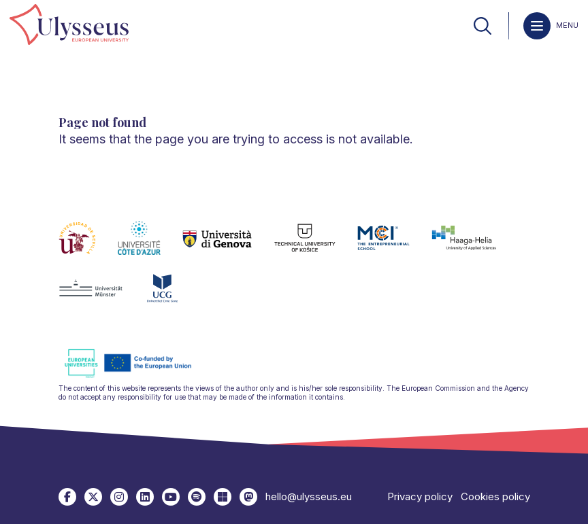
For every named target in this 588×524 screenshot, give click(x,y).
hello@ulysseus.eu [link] (308, 496)
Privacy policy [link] (420, 496)
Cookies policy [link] (495, 496)
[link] (69, 25)
